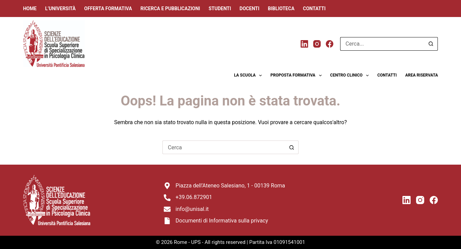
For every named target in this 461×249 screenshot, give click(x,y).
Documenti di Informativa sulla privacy (222, 220)
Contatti (314, 8)
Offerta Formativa (108, 8)
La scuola (249, 75)
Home (30, 8)
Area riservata (421, 75)
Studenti (220, 8)
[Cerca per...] (382, 44)
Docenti (249, 8)
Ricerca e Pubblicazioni (170, 8)
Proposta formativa (297, 75)
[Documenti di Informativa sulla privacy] (167, 220)
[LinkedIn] (304, 44)
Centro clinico (351, 75)
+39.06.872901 (194, 197)
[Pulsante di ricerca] (431, 44)
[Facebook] (329, 44)
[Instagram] (317, 44)
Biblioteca (281, 8)
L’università (60, 8)
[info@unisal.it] (167, 209)
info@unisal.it (192, 209)
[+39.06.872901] (167, 197)
